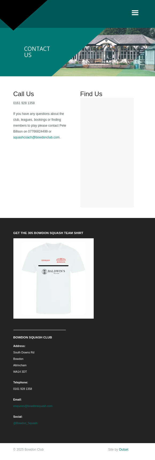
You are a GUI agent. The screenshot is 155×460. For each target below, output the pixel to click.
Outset (123, 449)
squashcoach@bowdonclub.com (36, 137)
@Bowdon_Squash (25, 423)
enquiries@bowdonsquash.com (33, 406)
